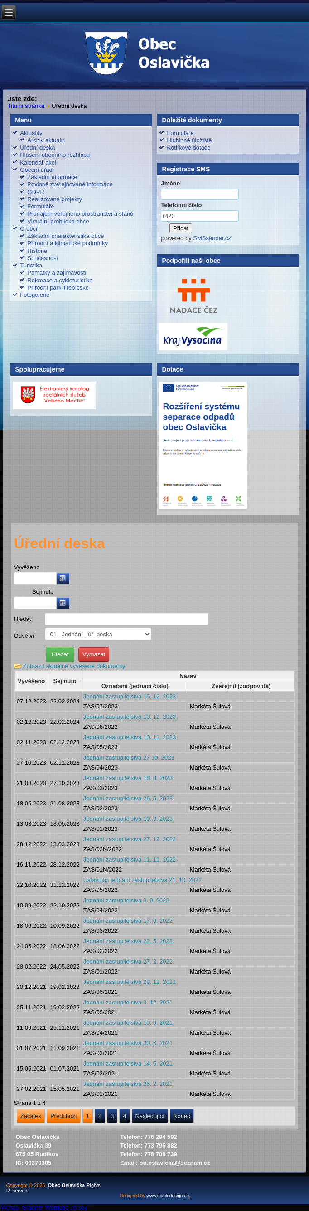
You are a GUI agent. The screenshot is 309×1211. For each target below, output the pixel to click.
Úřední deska (37, 147)
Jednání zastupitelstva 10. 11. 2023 (129, 737)
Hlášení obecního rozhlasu (55, 154)
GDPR (35, 192)
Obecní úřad (36, 169)
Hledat (22, 618)
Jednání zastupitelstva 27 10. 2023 (128, 757)
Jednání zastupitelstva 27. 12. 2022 (129, 839)
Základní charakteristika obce (65, 236)
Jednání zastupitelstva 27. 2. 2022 (128, 961)
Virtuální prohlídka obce (58, 221)
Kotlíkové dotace (188, 147)
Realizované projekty (54, 199)
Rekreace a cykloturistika (60, 280)
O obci (28, 228)
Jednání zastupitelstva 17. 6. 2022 (128, 920)
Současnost (42, 258)
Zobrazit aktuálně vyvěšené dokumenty (74, 666)
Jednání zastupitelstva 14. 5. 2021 (128, 1063)
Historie (37, 250)
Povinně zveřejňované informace (70, 184)
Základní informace (52, 177)
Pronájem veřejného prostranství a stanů (80, 213)
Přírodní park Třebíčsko (58, 287)
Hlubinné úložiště (189, 140)
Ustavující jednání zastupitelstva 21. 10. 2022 (142, 880)
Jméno (170, 183)
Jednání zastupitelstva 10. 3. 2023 (128, 818)
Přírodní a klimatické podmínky (67, 243)
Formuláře (40, 206)
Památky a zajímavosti (56, 272)
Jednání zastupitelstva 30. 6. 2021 (128, 1043)
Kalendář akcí (38, 162)
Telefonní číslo (181, 205)
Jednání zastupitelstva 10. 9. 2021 (128, 1022)
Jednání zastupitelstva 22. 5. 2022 (128, 941)
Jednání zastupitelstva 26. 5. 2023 (128, 798)
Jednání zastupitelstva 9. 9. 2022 (126, 900)
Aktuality (31, 133)
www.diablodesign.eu (167, 1195)
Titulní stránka (26, 105)
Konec (182, 1116)
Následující (149, 1116)
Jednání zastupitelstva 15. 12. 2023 (129, 696)
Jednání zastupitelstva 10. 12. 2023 (129, 716)
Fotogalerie (34, 294)
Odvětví (24, 635)
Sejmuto (43, 591)
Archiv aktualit (45, 140)
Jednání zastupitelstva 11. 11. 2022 (129, 859)
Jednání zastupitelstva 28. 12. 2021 (129, 981)
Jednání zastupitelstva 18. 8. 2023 (128, 778)
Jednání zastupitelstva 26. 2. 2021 (128, 1083)
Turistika (31, 265)
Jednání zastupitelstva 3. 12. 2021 (128, 1002)
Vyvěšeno (27, 567)
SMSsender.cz (212, 238)
